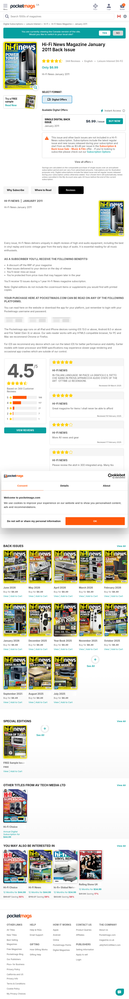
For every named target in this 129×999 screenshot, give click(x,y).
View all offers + (84, 161)
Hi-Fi (46, 24)
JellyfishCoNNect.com (109, 945)
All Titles (11, 930)
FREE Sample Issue (14, 762)
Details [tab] (64, 485)
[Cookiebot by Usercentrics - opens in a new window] (110, 476)
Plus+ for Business (15, 964)
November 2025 (88, 640)
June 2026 (9, 587)
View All (121, 546)
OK (95, 521)
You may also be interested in (29, 845)
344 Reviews (73, 61)
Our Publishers (14, 959)
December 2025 (38, 640)
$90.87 (7, 896)
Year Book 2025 (63, 640)
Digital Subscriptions (13, 24)
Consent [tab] (22, 485)
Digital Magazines (61, 950)
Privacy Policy (13, 969)
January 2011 (81, 24)
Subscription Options (99, 151)
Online (56, 940)
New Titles (12, 935)
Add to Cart (16, 596)
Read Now (11, 105)
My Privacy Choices (16, 993)
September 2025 (13, 693)
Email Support (36, 935)
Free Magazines (14, 949)
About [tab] (106, 485)
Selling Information (85, 949)
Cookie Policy (13, 988)
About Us (103, 930)
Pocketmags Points (62, 945)
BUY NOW (114, 121)
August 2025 (36, 693)
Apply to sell (82, 954)
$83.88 (57, 896)
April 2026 (60, 587)
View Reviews (25, 430)
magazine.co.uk (106, 940)
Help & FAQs (36, 930)
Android (56, 935)
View (5, 596)
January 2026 (11, 640)
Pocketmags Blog (15, 954)
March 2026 (86, 587)
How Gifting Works (39, 949)
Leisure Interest (33, 24)
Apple (55, 930)
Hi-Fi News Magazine (61, 24)
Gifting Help (35, 954)
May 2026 (34, 587)
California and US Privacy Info (15, 976)
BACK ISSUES (13, 546)
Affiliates (80, 935)
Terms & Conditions (16, 983)
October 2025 (112, 640)
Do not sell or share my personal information (34, 521)
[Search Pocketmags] (7, 17)
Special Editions (17, 721)
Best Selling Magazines (12, 942)
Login (78, 959)
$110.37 (32, 896)
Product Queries (84, 930)
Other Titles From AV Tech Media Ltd (34, 785)
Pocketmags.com (107, 935)
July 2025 (59, 693)
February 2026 (112, 587)
